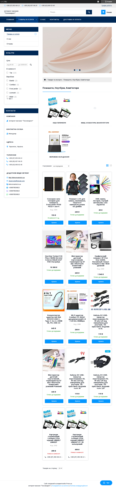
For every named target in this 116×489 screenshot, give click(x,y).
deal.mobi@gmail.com (17, 181)
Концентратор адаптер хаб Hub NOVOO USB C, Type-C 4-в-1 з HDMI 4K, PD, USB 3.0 (53, 319)
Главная (10, 19)
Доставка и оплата (72, 19)
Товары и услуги (26, 19)
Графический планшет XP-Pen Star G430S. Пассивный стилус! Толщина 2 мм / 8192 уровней (100, 261)
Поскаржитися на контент (60, 486)
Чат (106, 483)
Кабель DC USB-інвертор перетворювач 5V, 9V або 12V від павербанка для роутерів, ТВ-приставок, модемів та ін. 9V (77, 381)
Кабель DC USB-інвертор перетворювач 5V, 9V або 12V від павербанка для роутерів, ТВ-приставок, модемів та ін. (100, 322)
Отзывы (10, 44)
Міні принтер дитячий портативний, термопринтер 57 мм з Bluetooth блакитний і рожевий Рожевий (54, 380)
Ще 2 (10, 99)
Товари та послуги (54, 80)
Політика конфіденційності (79, 486)
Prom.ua (69, 483)
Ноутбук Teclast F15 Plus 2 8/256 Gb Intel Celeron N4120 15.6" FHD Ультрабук (53, 259)
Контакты (54, 19)
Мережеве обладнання (59, 157)
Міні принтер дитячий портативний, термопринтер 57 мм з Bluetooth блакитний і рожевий (77, 261)
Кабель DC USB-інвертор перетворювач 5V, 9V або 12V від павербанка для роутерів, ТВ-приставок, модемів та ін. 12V (100, 381)
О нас (43, 19)
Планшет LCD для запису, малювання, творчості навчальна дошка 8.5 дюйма (77, 202)
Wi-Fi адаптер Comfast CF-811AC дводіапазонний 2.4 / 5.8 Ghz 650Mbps (77, 318)
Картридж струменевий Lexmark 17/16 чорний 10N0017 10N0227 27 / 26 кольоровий (77, 439)
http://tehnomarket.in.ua (17, 177)
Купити (54, 222)
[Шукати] (89, 12)
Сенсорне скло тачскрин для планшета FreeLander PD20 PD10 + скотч (53, 202)
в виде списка (111, 166)
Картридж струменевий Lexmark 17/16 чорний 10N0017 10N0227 (53, 438)
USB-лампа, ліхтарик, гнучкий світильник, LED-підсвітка (100, 202)
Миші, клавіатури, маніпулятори (95, 123)
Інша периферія (59, 123)
